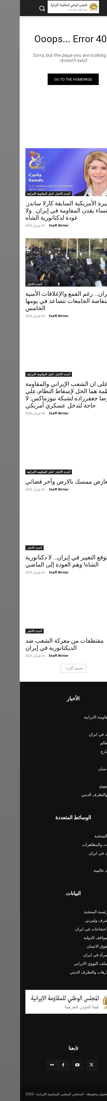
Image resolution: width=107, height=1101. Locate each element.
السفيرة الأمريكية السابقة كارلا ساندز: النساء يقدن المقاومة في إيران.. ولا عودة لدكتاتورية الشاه (52, 210)
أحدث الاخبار (14, 284)
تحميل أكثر (54, 668)
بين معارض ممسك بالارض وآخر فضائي (53, 481)
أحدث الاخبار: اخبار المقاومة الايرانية (29, 194)
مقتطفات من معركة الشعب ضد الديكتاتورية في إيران (45, 644)
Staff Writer (39, 225)
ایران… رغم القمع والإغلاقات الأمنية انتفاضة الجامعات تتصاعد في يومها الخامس (48, 301)
